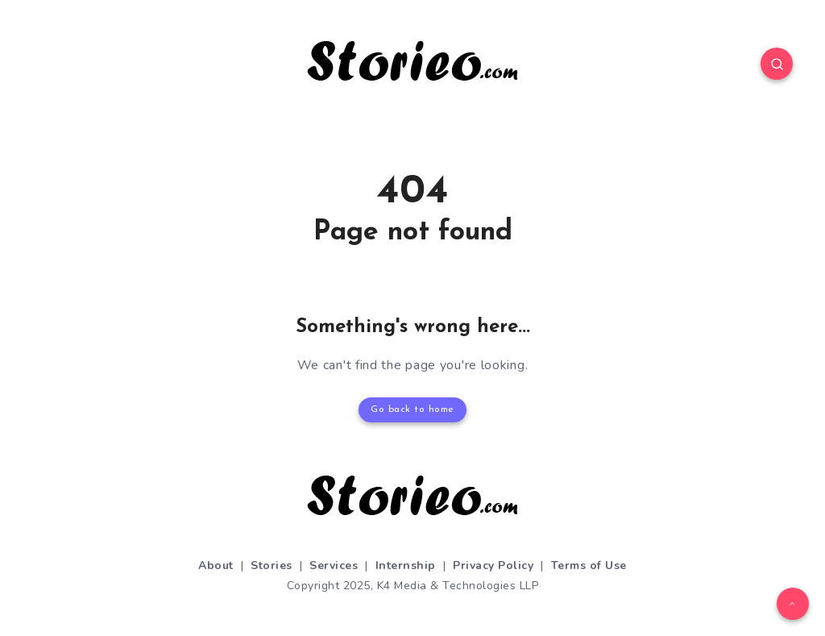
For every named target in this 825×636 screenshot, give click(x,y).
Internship (405, 565)
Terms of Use (589, 565)
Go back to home (412, 409)
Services (333, 565)
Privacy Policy (493, 565)
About (216, 565)
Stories (271, 565)
